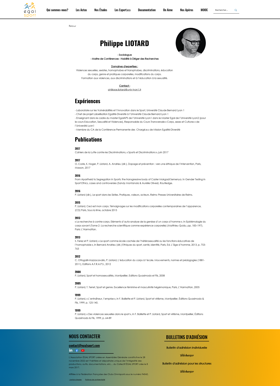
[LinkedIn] (71, 350)
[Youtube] (83, 350)
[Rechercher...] (221, 10)
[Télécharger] (186, 355)
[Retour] (79, 26)
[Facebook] (77, 350)
